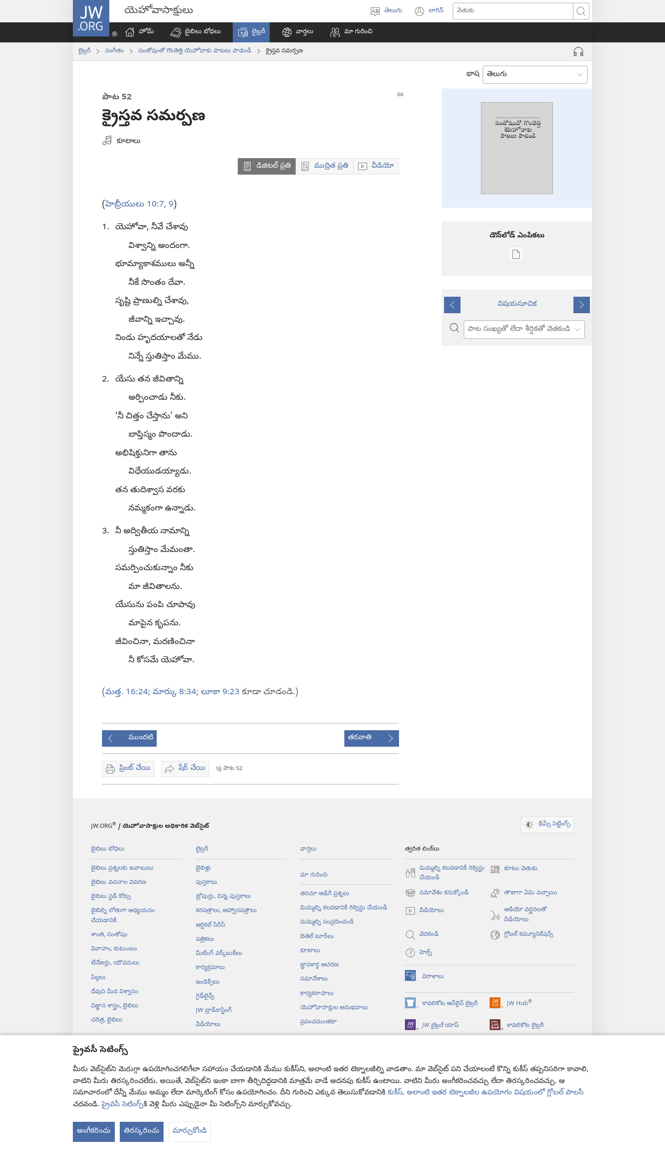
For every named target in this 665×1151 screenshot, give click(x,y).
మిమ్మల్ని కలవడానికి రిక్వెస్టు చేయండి (343, 908)
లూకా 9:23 (219, 692)
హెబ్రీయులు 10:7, (135, 205)
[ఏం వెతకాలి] (513, 11)
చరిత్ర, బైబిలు (107, 1020)
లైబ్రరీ (84, 51)
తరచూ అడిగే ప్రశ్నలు (324, 894)
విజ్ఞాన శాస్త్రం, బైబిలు (114, 1006)
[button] (195, 32)
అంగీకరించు (94, 1131)
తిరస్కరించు (141, 1131)
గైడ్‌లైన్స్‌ (205, 996)
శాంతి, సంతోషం (109, 935)
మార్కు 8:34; (174, 692)
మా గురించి (313, 875)
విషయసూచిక (517, 304)
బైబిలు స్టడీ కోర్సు (111, 897)
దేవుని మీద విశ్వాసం (114, 992)
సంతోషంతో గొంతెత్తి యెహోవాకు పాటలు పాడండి (194, 51)
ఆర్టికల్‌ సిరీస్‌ (210, 925)
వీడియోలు (208, 1025)
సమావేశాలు (314, 979)
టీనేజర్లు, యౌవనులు (115, 963)
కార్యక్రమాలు (210, 968)
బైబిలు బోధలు (107, 849)
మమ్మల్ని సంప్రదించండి (327, 922)
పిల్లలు (98, 978)
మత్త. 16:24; (127, 692)
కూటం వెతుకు (513, 869)
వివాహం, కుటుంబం (114, 949)
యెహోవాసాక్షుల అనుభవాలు (334, 1008)
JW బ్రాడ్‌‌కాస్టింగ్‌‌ (214, 1010)
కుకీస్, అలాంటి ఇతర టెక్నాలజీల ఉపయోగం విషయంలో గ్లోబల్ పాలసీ (485, 1093)
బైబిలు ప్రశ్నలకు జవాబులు (122, 868)
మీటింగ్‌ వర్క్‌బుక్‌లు (219, 954)
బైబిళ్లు (203, 868)
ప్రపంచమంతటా (318, 1022)
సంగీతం (114, 51)
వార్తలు (308, 849)
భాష (472, 74)
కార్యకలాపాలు (317, 994)
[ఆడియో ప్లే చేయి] (578, 51)
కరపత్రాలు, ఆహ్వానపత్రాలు (226, 911)
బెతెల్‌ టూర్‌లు (317, 937)
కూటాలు (310, 951)
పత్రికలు (205, 939)
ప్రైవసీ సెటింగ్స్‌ (122, 1105)
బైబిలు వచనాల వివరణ (118, 882)
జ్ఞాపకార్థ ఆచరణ (319, 965)
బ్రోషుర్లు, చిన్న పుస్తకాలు (223, 897)
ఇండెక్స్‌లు (208, 982)
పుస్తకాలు (206, 882)
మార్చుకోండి (190, 1131)
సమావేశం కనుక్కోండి (437, 893)
